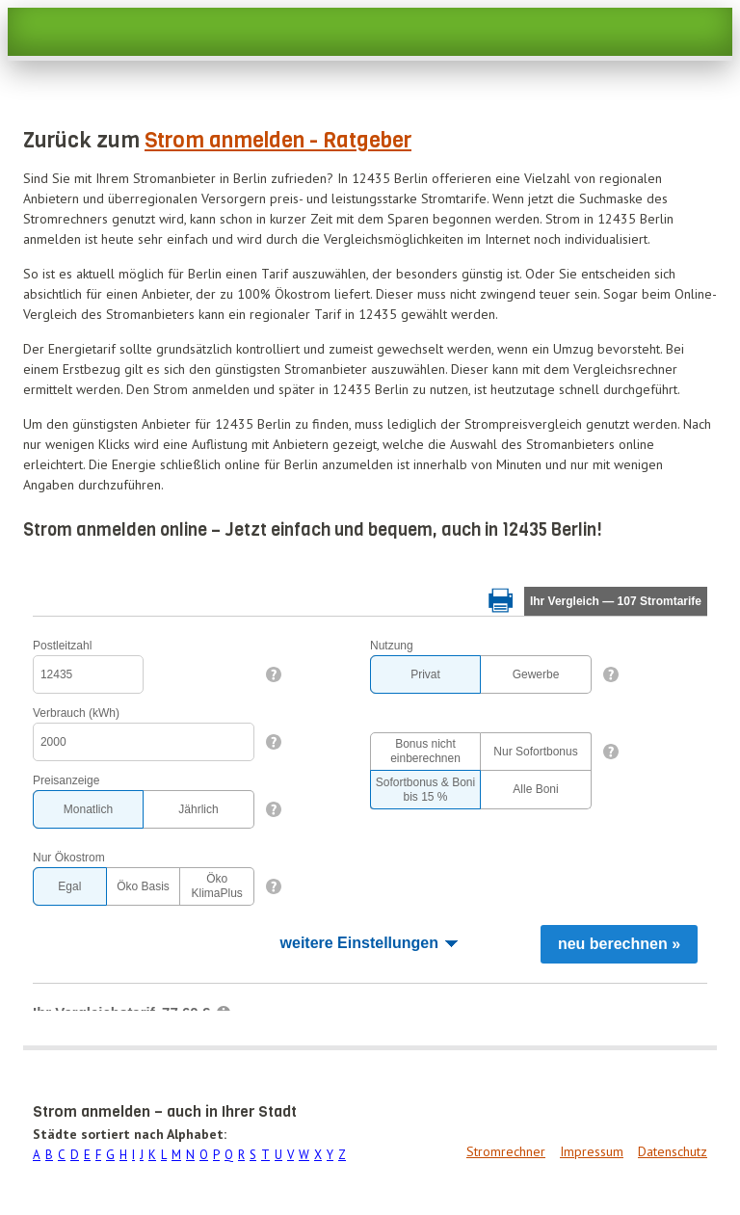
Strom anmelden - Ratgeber (278, 140)
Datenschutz (672, 1151)
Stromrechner (505, 1151)
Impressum (591, 1151)
